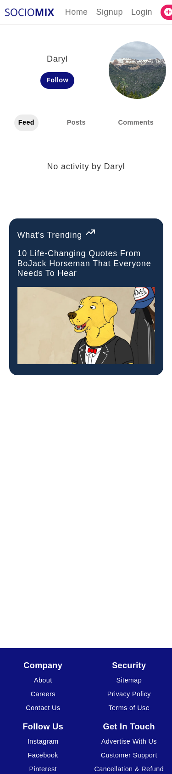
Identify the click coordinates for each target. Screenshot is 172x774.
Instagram (43, 741)
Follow (57, 80)
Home (76, 12)
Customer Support (129, 755)
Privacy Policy (129, 694)
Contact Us (43, 707)
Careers (43, 694)
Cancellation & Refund (129, 769)
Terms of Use (129, 707)
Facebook (43, 755)
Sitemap (129, 680)
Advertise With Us (129, 741)
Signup (109, 12)
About (43, 680)
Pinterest (43, 769)
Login (141, 12)
